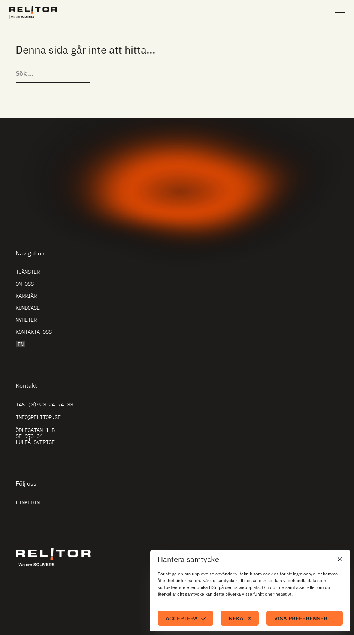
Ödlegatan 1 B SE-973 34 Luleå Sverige (35, 436)
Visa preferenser (300, 618)
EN (21, 344)
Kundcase (28, 308)
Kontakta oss (34, 332)
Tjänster (28, 272)
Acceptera (182, 618)
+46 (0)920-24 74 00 (44, 405)
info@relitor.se (38, 417)
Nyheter (26, 320)
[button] (339, 559)
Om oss (25, 284)
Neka (236, 618)
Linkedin (28, 502)
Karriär (26, 296)
